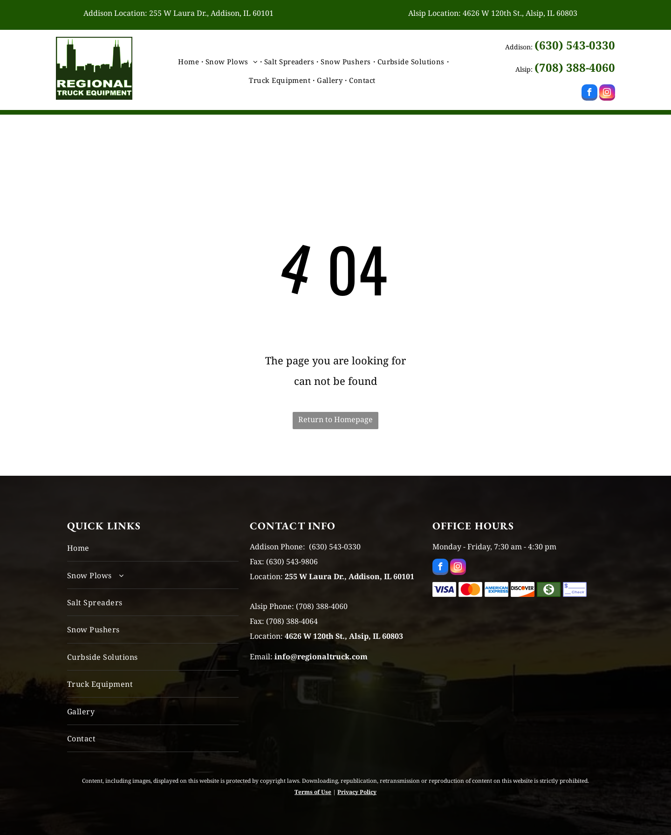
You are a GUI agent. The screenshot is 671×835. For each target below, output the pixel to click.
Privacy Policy (357, 792)
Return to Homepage (335, 419)
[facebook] (589, 93)
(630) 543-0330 (574, 45)
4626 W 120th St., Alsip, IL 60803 (520, 13)
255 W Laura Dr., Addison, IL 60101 (211, 13)
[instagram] (607, 93)
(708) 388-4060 (574, 67)
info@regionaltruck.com (321, 656)
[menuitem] (189, 61)
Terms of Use (312, 792)
